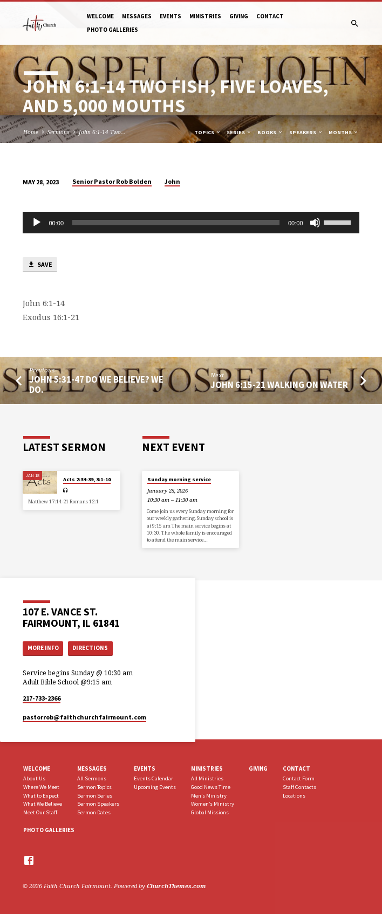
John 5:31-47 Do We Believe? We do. (96, 385)
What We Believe (42, 803)
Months (344, 132)
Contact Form (299, 778)
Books (270, 132)
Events (170, 16)
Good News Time (210, 787)
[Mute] (315, 222)
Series (239, 132)
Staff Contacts (299, 787)
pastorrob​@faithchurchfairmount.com (84, 717)
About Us (34, 778)
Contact (270, 16)
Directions (90, 648)
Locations (294, 795)
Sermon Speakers (98, 803)
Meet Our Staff (40, 812)
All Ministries (207, 778)
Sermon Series (94, 795)
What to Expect (41, 795)
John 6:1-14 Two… (102, 132)
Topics (207, 132)
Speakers (306, 132)
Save (40, 264)
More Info (43, 648)
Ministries (205, 16)
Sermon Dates (94, 812)
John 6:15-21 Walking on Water (279, 385)
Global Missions (210, 812)
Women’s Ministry (212, 803)
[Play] (36, 222)
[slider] (175, 222)
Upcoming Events (155, 787)
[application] (191, 222)
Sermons (58, 132)
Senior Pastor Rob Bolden (112, 181)
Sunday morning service (179, 479)
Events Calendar (153, 778)
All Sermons (91, 778)
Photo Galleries (112, 29)
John (172, 181)
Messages (137, 16)
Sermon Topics (94, 787)
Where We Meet (41, 787)
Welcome (100, 16)
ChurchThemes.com (176, 886)
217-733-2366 (41, 698)
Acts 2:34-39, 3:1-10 (87, 479)
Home (30, 132)
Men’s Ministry (209, 795)
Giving (238, 16)
